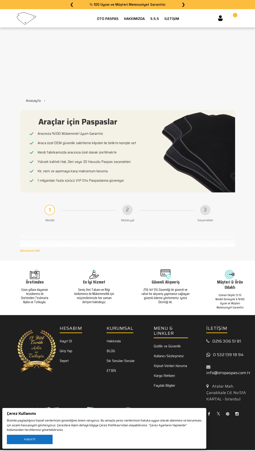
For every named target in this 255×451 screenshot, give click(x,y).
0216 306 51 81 (226, 342)
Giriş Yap (66, 351)
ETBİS (111, 371)
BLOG (111, 351)
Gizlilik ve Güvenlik (167, 347)
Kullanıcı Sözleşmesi (169, 356)
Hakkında (114, 342)
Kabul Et (29, 439)
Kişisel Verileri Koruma (170, 366)
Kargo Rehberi (164, 376)
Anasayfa (33, 100)
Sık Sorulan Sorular (121, 361)
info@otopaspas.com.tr (228, 373)
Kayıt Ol (66, 342)
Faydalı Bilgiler (164, 386)
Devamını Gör (30, 251)
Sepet (64, 361)
